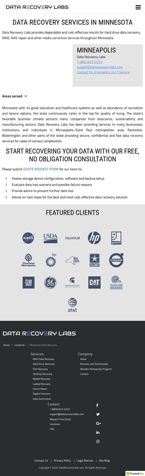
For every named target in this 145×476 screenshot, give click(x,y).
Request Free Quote (60, 419)
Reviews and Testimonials (94, 364)
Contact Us (41, 460)
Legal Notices (85, 460)
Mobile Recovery (41, 379)
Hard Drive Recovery (44, 364)
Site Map (104, 460)
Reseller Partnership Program (96, 369)
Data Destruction (42, 399)
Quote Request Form (41, 169)
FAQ (52, 429)
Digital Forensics (42, 394)
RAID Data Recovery (43, 359)
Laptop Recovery (41, 384)
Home (6, 345)
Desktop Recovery (42, 374)
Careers (84, 374)
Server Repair (40, 389)
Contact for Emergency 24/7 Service (103, 72)
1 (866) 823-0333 (60, 409)
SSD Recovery (40, 369)
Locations (19, 345)
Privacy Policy (62, 460)
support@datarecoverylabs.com (100, 67)
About (83, 359)
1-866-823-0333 (89, 61)
